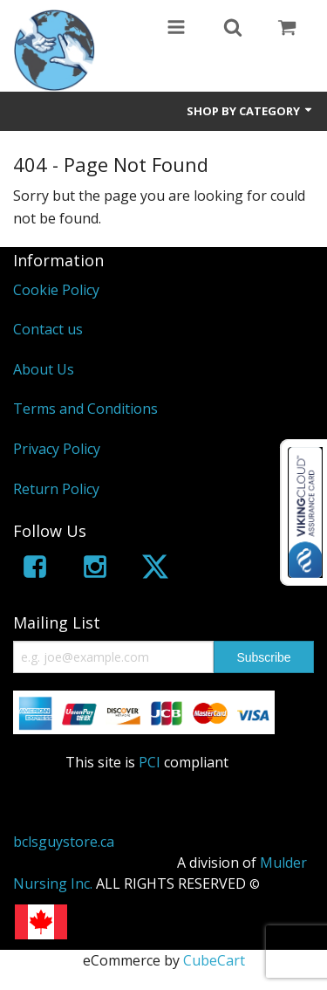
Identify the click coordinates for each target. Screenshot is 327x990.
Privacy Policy (56, 448)
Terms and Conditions (85, 408)
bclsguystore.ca (63, 841)
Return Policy (56, 488)
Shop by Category (250, 111)
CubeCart (214, 960)
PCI (149, 762)
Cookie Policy (56, 289)
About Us (43, 369)
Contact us (48, 329)
